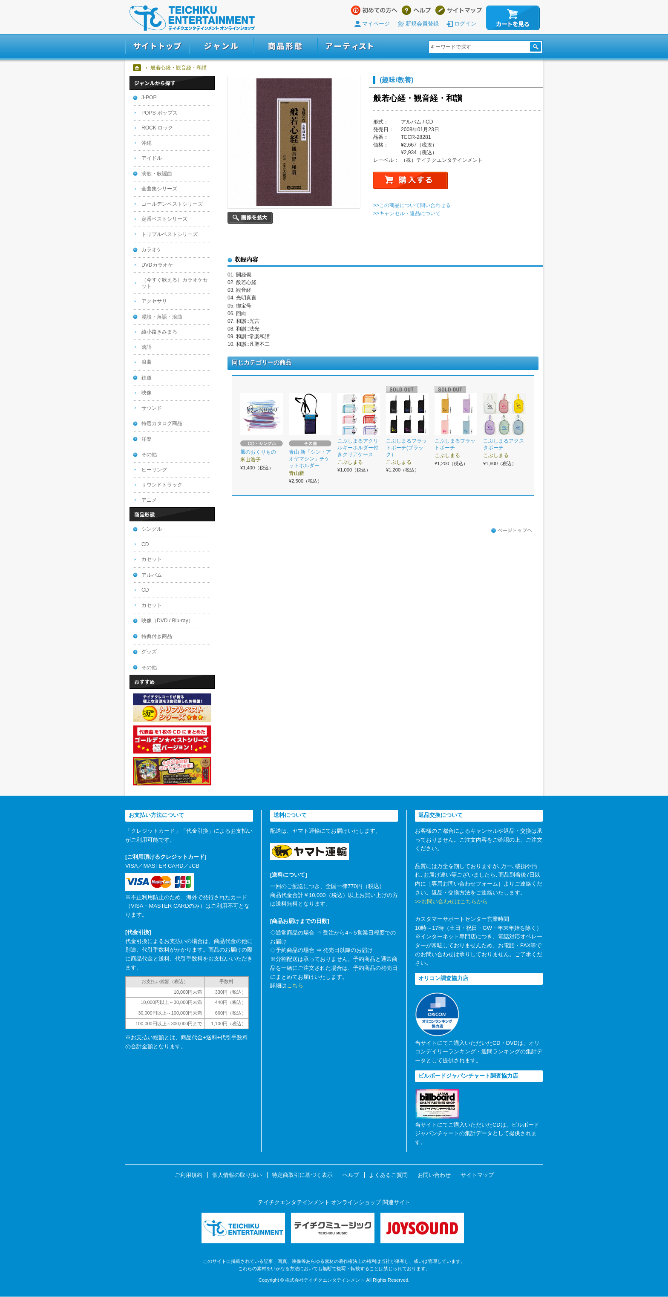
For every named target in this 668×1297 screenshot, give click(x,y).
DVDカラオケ (157, 265)
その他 (149, 454)
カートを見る (513, 18)
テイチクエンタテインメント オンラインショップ (192, 18)
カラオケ (151, 250)
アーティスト (349, 46)
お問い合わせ (434, 1175)
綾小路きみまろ (159, 332)
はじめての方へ (374, 10)
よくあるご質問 (388, 1175)
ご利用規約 (188, 1175)
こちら (295, 985)
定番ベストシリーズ (164, 219)
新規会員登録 (422, 23)
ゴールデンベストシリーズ (172, 204)
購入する (410, 180)
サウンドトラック (161, 485)
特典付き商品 (156, 636)
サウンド (151, 408)
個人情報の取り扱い (237, 1175)
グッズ (149, 652)
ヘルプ (416, 10)
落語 (146, 347)
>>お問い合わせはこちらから (451, 901)
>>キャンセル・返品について (407, 213)
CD (145, 544)
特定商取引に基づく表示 (302, 1175)
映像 (146, 393)
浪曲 (146, 362)
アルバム (151, 575)
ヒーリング (154, 470)
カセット (151, 559)
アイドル (151, 158)
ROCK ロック (157, 128)
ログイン (465, 23)
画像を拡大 (250, 218)
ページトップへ (511, 530)
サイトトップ (157, 46)
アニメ (149, 500)
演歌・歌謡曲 (156, 174)
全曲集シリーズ (159, 189)
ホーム (137, 67)
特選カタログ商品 (161, 423)
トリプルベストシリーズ (169, 234)
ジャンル (221, 46)
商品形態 (285, 46)
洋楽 (146, 439)
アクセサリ (154, 301)
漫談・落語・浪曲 (161, 317)
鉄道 (146, 378)
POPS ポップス (159, 113)
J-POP (149, 98)
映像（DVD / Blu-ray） (167, 621)
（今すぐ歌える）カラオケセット (174, 283)
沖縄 (146, 143)
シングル (151, 529)
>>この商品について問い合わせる (412, 205)
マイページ (376, 23)
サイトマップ (458, 10)
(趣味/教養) (396, 79)
